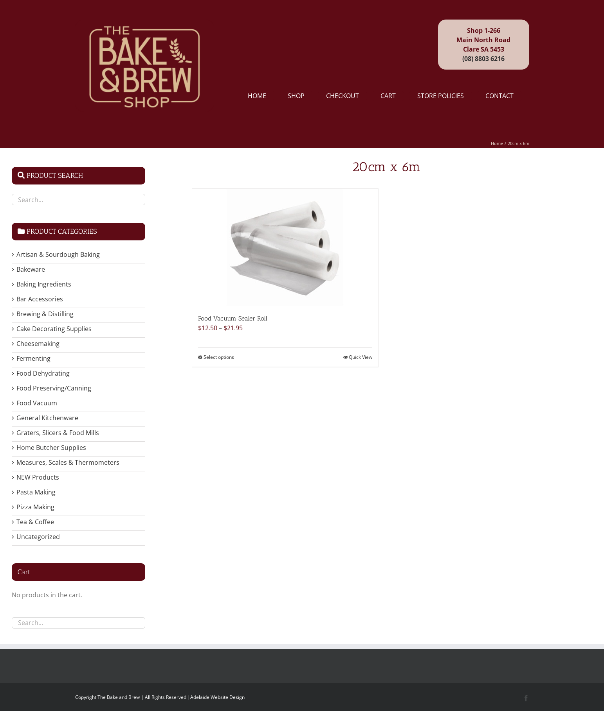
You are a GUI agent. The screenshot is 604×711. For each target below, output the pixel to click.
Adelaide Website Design (217, 697)
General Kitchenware (47, 418)
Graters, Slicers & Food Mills (57, 432)
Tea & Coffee (35, 522)
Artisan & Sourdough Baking (58, 254)
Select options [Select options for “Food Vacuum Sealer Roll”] (219, 357)
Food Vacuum (36, 403)
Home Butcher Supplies (51, 447)
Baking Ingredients (43, 284)
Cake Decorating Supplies (54, 328)
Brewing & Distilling (45, 314)
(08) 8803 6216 (483, 58)
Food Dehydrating (43, 373)
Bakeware (30, 269)
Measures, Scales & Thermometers (67, 462)
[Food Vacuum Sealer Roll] (285, 247)
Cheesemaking (37, 343)
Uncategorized (38, 536)
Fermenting (33, 358)
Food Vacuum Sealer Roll (232, 318)
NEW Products (37, 477)
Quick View (360, 357)
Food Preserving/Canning (53, 388)
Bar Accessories (39, 299)
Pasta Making (36, 492)
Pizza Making (35, 507)
